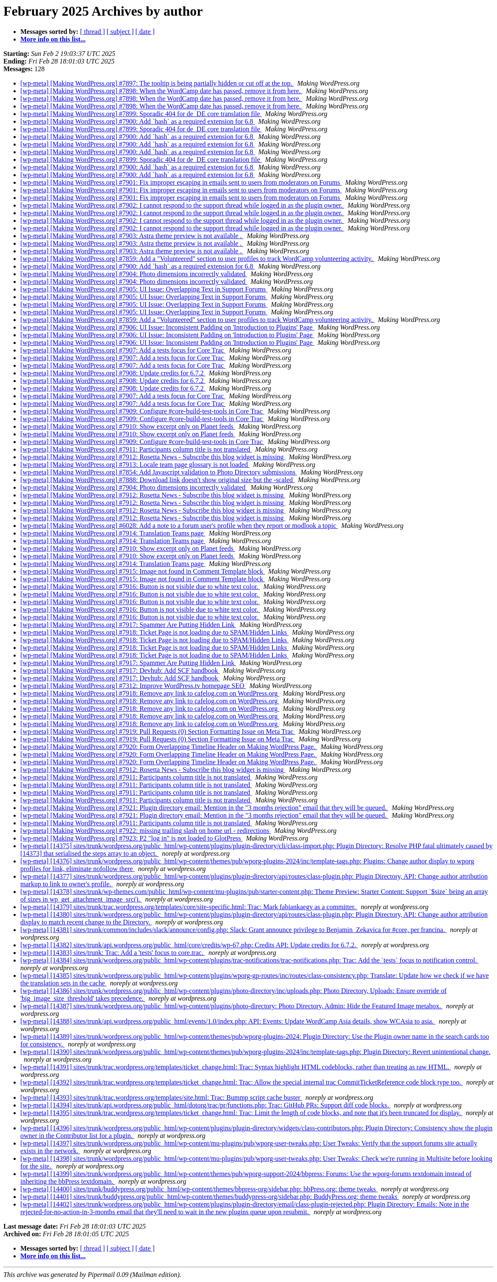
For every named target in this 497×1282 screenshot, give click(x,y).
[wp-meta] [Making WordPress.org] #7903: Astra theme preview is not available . (131, 235)
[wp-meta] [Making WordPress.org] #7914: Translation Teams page (112, 533)
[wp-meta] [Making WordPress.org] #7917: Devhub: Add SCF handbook (120, 670)
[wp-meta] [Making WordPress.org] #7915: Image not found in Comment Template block (142, 571)
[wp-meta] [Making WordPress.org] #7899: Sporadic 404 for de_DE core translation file (141, 113)
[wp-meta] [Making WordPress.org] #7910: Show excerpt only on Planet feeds (127, 426)
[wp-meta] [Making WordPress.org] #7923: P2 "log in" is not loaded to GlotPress (131, 838)
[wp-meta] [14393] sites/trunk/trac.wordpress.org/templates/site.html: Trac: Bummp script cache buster (161, 1097)
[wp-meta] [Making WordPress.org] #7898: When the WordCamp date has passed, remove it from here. (161, 90)
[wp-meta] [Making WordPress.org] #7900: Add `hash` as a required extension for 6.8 (137, 121)
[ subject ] (120, 31)
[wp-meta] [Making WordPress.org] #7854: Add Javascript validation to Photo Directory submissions (158, 472)
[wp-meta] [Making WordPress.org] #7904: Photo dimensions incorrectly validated (133, 273)
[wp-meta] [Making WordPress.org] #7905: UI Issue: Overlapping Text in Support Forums (143, 289)
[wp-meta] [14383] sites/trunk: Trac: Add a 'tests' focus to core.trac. (112, 952)
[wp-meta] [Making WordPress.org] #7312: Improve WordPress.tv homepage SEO (133, 685)
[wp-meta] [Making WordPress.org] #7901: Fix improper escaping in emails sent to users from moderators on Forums (181, 182)
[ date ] (145, 31)
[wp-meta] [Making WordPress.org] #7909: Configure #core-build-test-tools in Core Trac (142, 411)
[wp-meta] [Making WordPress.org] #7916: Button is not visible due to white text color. (140, 586)
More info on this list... (53, 39)
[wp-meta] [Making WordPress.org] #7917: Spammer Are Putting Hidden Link (128, 624)
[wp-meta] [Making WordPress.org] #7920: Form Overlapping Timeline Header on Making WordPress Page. (168, 746)
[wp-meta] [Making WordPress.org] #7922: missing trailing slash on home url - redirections (145, 830)
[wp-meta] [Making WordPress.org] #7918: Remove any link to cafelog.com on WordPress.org (149, 693)
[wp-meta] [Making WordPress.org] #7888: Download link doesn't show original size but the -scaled (157, 479)
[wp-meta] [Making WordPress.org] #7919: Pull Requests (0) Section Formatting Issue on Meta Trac (157, 731)
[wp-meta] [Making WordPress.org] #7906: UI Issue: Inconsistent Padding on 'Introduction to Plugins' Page (167, 327)
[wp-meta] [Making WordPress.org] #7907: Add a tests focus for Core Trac (122, 350)
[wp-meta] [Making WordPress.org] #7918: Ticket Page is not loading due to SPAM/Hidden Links (154, 632)
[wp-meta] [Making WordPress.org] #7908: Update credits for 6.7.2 (112, 373)
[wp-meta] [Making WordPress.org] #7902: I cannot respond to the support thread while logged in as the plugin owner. (182, 205)
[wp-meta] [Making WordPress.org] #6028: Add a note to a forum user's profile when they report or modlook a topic (179, 525)
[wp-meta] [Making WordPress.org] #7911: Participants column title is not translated (136, 449)
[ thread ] (92, 31)
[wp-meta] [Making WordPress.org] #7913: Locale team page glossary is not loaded (135, 464)
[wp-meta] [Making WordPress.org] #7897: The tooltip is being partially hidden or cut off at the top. (157, 83)
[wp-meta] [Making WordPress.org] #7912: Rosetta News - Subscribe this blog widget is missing (153, 457)
